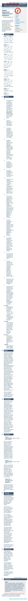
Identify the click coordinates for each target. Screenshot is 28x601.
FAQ (18, 2)
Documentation (14, 7)
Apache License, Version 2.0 (14, 596)
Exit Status (8, 399)
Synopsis (17, 14)
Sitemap (25, 2)
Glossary (21, 2)
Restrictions (18, 23)
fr (11, 18)
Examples (17, 20)
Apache (3, 7)
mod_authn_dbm (9, 26)
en (12, 17)
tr (12, 18)
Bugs (17, 17)
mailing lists (7, 591)
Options (17, 16)
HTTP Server (8, 7)
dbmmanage (7, 27)
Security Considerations (20, 21)
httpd (17, 26)
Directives (15, 2)
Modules (11, 2)
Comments (18, 31)
